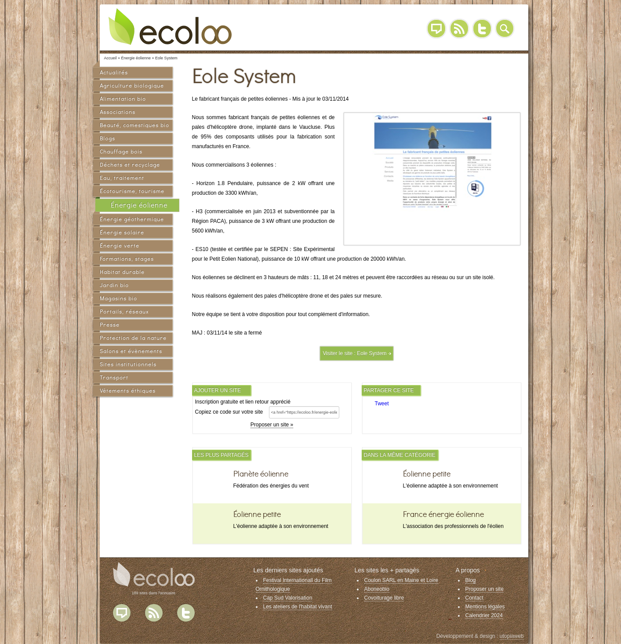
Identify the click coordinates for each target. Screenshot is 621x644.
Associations (117, 112)
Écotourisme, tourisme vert (132, 192)
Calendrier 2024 (484, 615)
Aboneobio (376, 589)
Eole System (371, 353)
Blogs (107, 138)
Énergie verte (119, 245)
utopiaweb (512, 636)
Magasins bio (118, 298)
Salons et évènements (131, 351)
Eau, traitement (122, 178)
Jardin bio (114, 285)
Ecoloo (177, 26)
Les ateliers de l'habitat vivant (297, 607)
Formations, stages (127, 258)
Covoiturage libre (384, 598)
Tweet (382, 403)
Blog (436, 28)
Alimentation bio (123, 98)
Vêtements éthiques (128, 390)
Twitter (482, 28)
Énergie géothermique (132, 219)
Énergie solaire (122, 232)
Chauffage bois (121, 151)
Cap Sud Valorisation (287, 598)
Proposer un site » (272, 425)
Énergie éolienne (139, 205)
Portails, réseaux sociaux (124, 312)
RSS (459, 28)
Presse (110, 324)
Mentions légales (485, 607)
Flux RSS (154, 613)
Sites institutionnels (128, 364)
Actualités (114, 72)
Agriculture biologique (132, 85)
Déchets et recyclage (130, 164)
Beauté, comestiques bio (134, 125)
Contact (474, 598)
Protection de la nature (133, 338)
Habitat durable (122, 272)
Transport (114, 377)
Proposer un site (484, 589)
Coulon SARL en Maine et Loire (401, 580)
